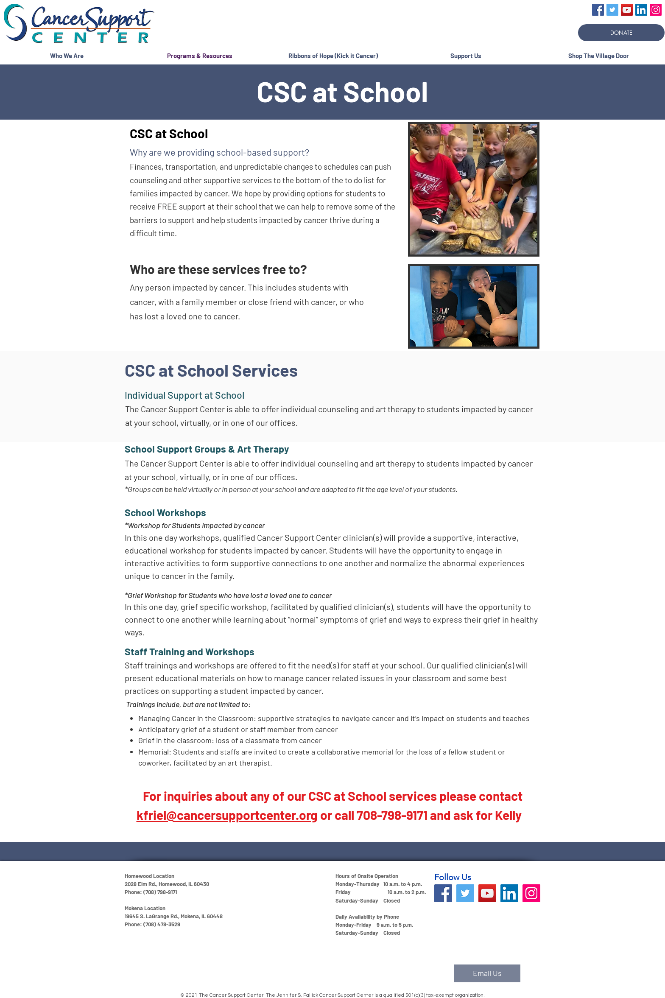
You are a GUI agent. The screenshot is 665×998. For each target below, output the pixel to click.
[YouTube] (627, 10)
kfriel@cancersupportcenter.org (227, 814)
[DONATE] (621, 32)
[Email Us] (487, 973)
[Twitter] (612, 10)
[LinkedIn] (641, 10)
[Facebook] (598, 10)
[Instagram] (656, 10)
